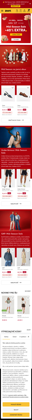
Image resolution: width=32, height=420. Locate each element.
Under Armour (6, 189)
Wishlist (20, 10)
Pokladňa (28, 10)
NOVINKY (28, 291)
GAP (3, 268)
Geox (3, 105)
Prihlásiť (24, 10)
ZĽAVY (29, 330)
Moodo (4, 316)
